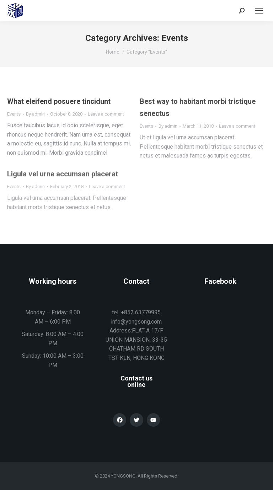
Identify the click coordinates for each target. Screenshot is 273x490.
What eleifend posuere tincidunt (59, 101)
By (35, 114)
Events (14, 114)
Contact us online (136, 381)
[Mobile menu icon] (259, 11)
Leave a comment (106, 114)
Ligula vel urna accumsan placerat (62, 174)
